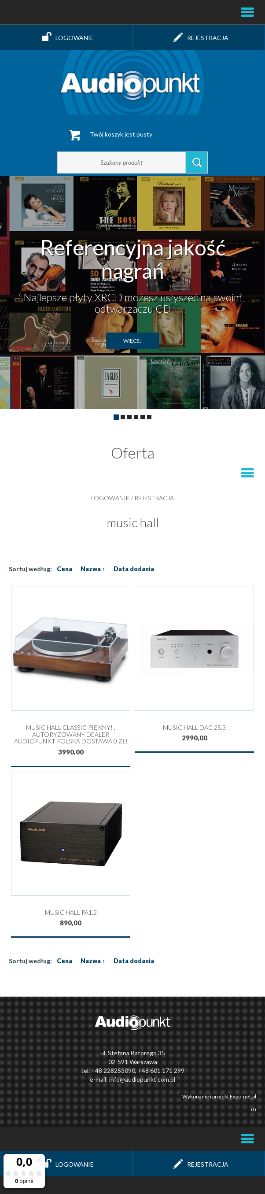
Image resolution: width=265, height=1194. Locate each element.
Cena (64, 569)
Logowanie (66, 37)
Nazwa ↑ (93, 569)
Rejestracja (198, 37)
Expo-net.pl (243, 1096)
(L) (253, 1109)
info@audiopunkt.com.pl (142, 1079)
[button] (20, 292)
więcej (132, 340)
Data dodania (134, 569)
